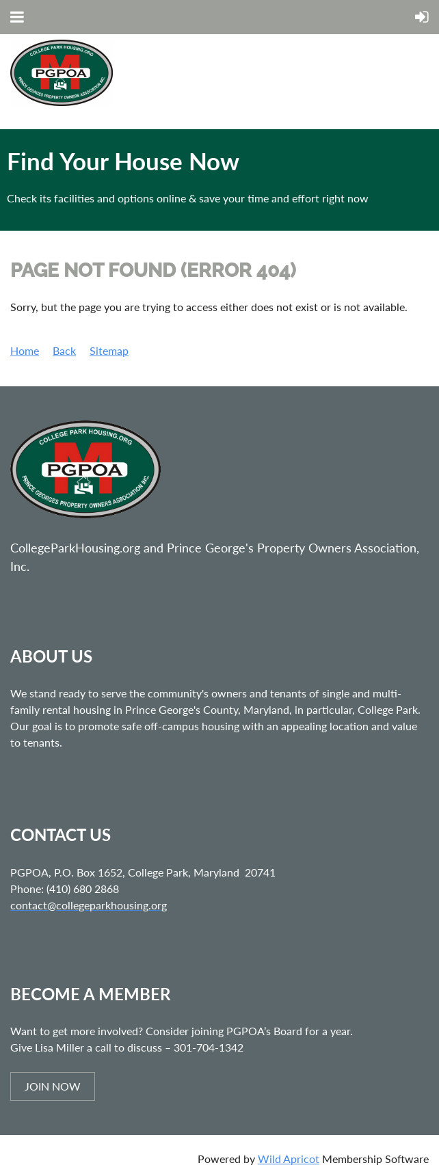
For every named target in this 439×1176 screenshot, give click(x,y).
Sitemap (109, 350)
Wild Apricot (288, 1158)
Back (64, 350)
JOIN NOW (53, 1086)
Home (24, 350)
